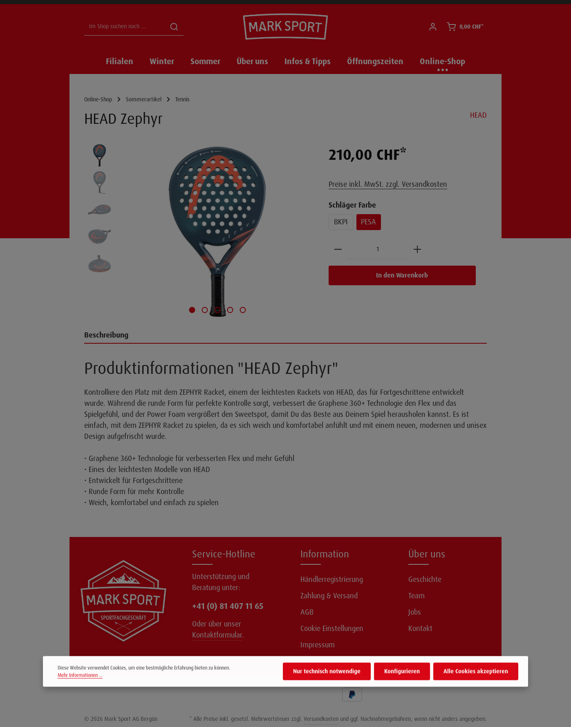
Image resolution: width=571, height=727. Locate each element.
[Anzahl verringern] (338, 249)
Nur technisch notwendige (327, 683)
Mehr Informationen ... (80, 686)
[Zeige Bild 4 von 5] (230, 310)
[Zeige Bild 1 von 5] (192, 310)
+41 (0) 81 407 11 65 (227, 606)
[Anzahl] (377, 249)
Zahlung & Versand (329, 596)
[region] (198, 232)
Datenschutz (319, 661)
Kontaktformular (217, 635)
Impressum (317, 645)
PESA (368, 222)
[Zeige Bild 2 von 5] (205, 310)
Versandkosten (321, 719)
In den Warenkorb (402, 275)
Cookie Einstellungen (331, 628)
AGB (306, 612)
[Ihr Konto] (432, 27)
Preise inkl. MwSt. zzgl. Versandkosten (388, 184)
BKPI (341, 222)
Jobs (414, 612)
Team (416, 596)
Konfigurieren (402, 683)
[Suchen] (174, 27)
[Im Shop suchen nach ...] (124, 27)
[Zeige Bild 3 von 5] (218, 310)
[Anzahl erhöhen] (417, 249)
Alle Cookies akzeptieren (475, 683)
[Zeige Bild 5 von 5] (243, 310)
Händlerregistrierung (331, 579)
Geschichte (424, 579)
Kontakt (420, 628)
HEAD (478, 115)
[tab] (285, 336)
